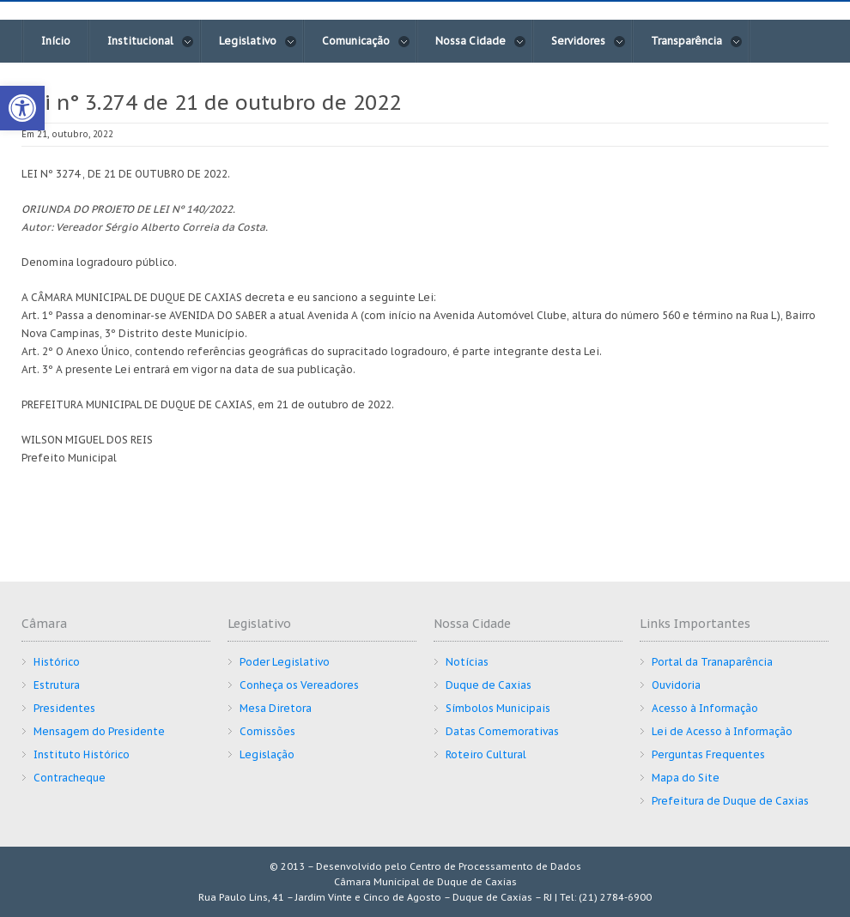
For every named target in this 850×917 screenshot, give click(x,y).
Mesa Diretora (276, 708)
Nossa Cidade (480, 41)
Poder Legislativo (285, 661)
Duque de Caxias (488, 685)
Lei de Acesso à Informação (722, 731)
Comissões (267, 731)
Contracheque (69, 777)
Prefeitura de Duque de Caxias (730, 800)
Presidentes (64, 708)
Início (55, 40)
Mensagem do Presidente (99, 731)
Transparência (697, 41)
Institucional (150, 41)
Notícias (467, 661)
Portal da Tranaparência (712, 661)
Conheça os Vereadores (299, 685)
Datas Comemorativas (502, 731)
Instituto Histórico (81, 754)
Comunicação (366, 41)
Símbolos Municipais (498, 708)
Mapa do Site (685, 777)
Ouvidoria (676, 685)
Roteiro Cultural (486, 754)
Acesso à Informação (705, 708)
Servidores (588, 41)
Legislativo (258, 41)
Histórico (56, 661)
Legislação (267, 754)
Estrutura (56, 685)
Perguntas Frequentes (708, 754)
